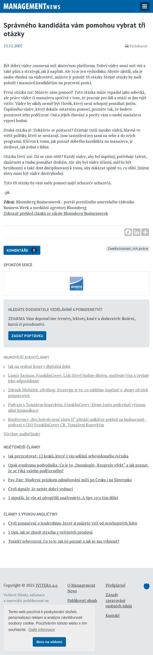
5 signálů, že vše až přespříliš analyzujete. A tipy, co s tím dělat (63, 497)
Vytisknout (136, 46)
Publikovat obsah (82, 600)
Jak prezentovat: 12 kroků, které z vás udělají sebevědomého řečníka (68, 456)
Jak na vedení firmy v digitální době (39, 366)
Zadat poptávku (27, 335)
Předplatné (115, 585)
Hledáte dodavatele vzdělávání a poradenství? (55, 309)
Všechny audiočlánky (22, 434)
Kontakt (113, 615)
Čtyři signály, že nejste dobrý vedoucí (40, 489)
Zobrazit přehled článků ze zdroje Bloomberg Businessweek (56, 213)
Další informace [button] (41, 630)
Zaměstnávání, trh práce (128, 248)
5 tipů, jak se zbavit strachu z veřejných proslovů (50, 532)
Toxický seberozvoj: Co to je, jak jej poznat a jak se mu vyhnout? (63, 541)
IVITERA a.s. (47, 585)
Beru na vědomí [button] (49, 642)
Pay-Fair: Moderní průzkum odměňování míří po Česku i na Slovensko (70, 480)
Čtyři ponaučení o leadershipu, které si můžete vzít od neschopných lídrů (72, 523)
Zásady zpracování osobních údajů (119, 600)
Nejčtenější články (22, 447)
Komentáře (22, 250)
